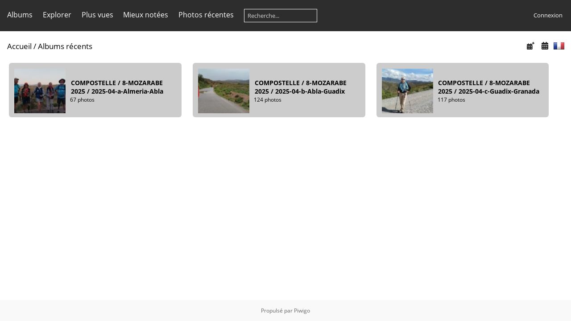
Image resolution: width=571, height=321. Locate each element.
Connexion (548, 15)
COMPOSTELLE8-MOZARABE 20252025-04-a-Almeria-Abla (117, 86)
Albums (20, 15)
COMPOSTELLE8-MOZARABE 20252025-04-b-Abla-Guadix (301, 86)
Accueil (19, 46)
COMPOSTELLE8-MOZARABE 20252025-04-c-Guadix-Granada (488, 86)
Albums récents (65, 46)
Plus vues (97, 15)
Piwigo (302, 310)
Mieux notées (145, 15)
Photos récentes (206, 15)
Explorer (57, 15)
